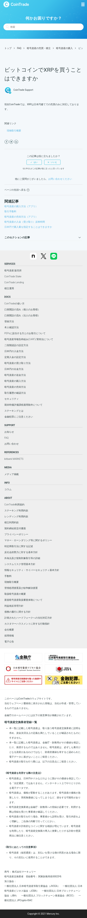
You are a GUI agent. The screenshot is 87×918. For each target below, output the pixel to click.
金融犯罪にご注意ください (18, 416)
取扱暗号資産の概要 (15, 594)
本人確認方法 (11, 327)
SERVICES (9, 263)
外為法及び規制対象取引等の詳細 (22, 558)
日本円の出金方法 (13, 369)
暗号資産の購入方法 (15, 381)
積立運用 (9, 288)
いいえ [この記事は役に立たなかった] (54, 162)
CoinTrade (16, 4)
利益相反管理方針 (13, 605)
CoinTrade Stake (12, 276)
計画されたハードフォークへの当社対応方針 (28, 617)
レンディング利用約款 (16, 516)
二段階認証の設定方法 (16, 345)
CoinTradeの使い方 (14, 303)
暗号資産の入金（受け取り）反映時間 (24, 221)
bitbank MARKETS (13, 459)
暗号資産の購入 (64, 48)
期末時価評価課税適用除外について (23, 404)
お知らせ (9, 431)
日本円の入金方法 (13, 351)
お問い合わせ (11, 443)
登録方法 (9, 321)
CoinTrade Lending (14, 282)
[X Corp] (11, 142)
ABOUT (8, 498)
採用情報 (9, 635)
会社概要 (9, 629)
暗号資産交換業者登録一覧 (20, 722)
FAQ (19, 48)
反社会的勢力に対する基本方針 (21, 552)
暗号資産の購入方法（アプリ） (21, 206)
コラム (8, 489)
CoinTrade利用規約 (14, 504)
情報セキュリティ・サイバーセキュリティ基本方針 (31, 570)
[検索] (43, 26)
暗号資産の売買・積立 (39, 48)
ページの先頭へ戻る (16, 189)
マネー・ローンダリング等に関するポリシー (28, 540)
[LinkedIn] (16, 142)
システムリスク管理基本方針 (19, 564)
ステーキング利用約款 (16, 510)
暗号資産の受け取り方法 (17, 363)
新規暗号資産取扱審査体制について (23, 599)
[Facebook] (6, 142)
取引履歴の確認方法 (15, 393)
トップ (8, 48)
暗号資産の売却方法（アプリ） (21, 216)
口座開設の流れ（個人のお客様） (22, 309)
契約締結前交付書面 (15, 528)
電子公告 (9, 641)
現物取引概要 (14, 130)
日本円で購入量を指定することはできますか (28, 227)
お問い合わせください (60, 179)
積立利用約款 (11, 522)
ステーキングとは (13, 410)
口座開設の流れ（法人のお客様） (22, 315)
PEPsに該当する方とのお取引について (25, 333)
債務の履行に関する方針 (17, 611)
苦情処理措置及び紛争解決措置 (21, 588)
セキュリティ (11, 398)
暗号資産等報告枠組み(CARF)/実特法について (28, 339)
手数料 (8, 576)
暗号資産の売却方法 (15, 387)
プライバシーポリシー (16, 534)
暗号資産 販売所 (13, 270)
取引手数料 (10, 211)
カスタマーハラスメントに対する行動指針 (27, 623)
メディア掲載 (11, 474)
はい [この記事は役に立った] (36, 162)
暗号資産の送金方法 (15, 375)
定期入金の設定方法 (15, 357)
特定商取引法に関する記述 (18, 546)
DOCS (7, 297)
